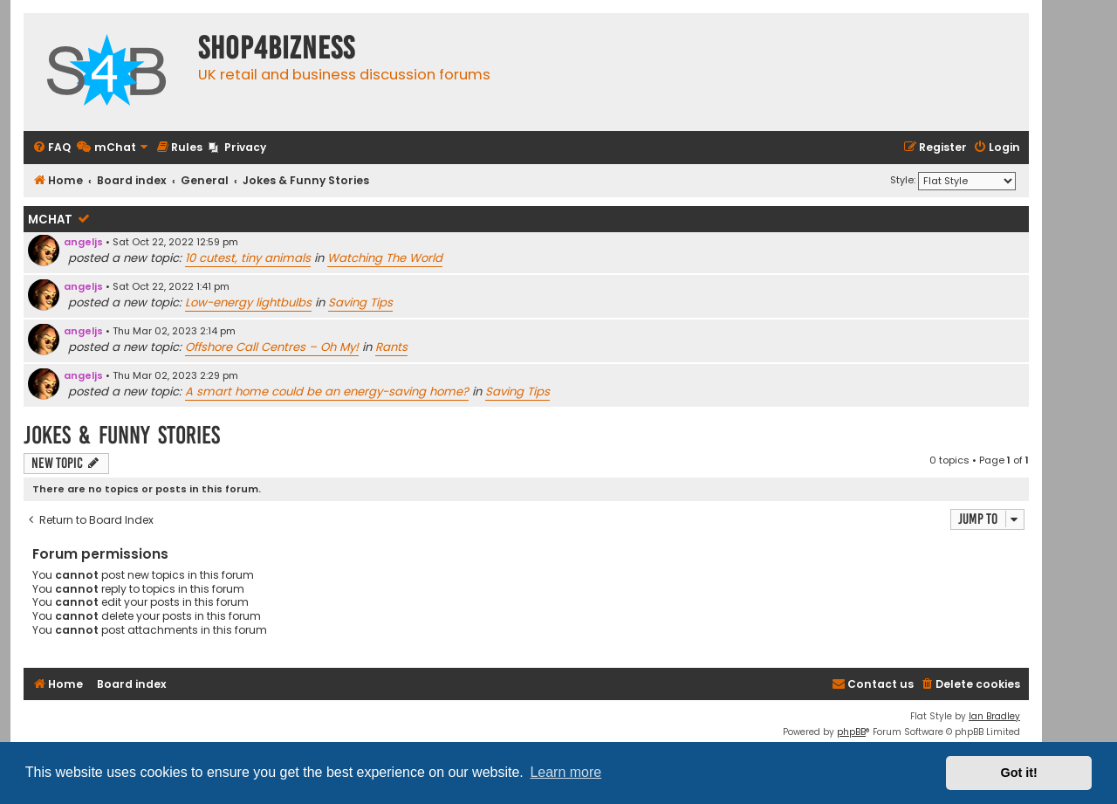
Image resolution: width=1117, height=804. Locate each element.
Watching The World (384, 258)
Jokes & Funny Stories (122, 435)
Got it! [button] (1019, 773)
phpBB (851, 732)
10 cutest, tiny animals (248, 258)
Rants (391, 347)
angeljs (83, 242)
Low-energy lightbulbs (248, 302)
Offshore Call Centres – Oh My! (272, 347)
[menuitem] (51, 148)
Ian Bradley (994, 716)
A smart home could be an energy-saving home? (327, 391)
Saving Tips (360, 302)
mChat (50, 219)
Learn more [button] (565, 772)
